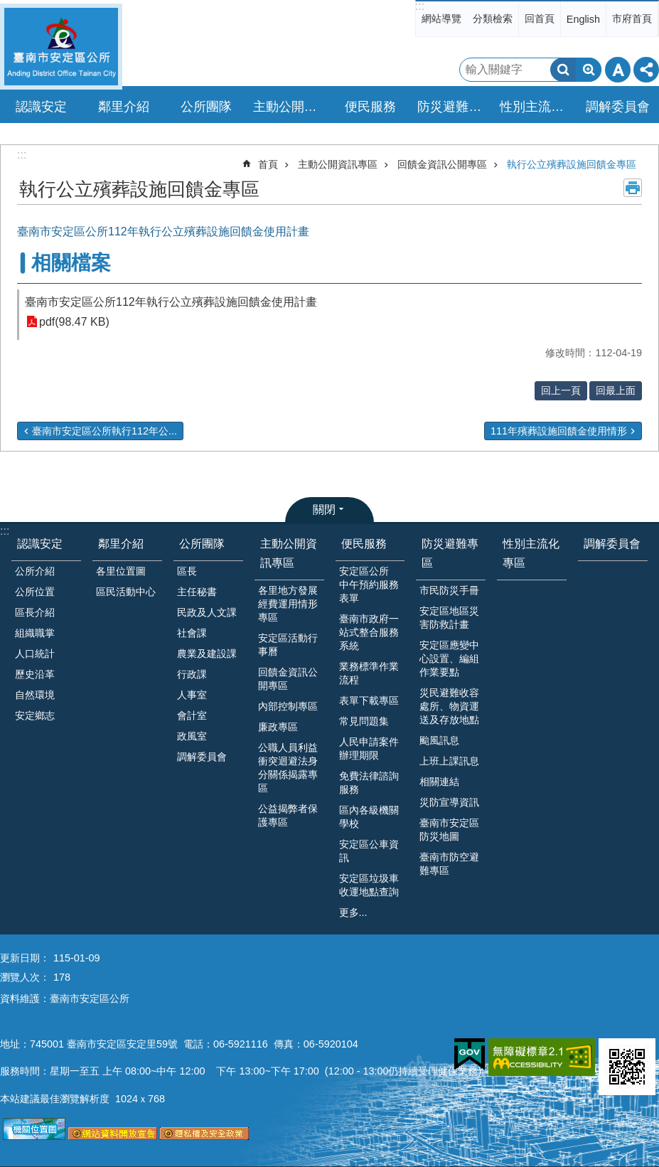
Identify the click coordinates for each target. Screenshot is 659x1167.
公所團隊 (202, 544)
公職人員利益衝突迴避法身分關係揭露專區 (288, 768)
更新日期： (25, 958)
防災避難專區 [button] (454, 107)
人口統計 (35, 653)
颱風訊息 (439, 740)
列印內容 (632, 187)
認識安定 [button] (41, 107)
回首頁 (539, 18)
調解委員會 (618, 107)
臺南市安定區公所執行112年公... (104, 431)
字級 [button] (618, 69)
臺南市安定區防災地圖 (449, 829)
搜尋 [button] (563, 70)
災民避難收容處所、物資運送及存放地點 (449, 706)
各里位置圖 (121, 571)
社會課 (192, 633)
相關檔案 (71, 263)
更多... (353, 912)
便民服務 (364, 544)
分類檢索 (493, 18)
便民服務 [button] (370, 107)
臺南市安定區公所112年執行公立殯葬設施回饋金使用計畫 (171, 302)
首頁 (268, 164)
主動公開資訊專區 (337, 164)
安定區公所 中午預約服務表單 (369, 584)
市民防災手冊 (449, 590)
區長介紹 (35, 612)
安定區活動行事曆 (288, 644)
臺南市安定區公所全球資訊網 (61, 47)
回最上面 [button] (616, 390)
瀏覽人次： (25, 977)
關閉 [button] (324, 509)
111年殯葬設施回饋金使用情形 (559, 431)
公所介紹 (35, 571)
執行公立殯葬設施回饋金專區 (571, 164)
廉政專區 (278, 726)
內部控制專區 (288, 706)
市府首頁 (632, 18)
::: (419, 6)
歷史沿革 (35, 674)
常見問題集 (364, 721)
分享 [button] (646, 69)
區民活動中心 (126, 591)
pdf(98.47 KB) (74, 322)
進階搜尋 (588, 70)
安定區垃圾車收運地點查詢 (369, 885)
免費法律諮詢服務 (369, 782)
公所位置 (35, 591)
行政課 (192, 674)
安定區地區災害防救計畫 (449, 617)
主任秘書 (197, 591)
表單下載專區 (369, 700)
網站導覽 (441, 18)
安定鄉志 (35, 715)
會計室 (192, 715)
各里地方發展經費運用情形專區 (288, 604)
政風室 (192, 736)
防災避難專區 (450, 553)
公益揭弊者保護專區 (288, 815)
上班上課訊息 (449, 761)
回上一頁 (561, 390)
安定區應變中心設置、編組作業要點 (449, 658)
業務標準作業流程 (369, 673)
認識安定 (40, 544)
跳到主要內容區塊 (7, 7)
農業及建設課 (207, 653)
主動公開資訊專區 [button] (290, 107)
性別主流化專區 (537, 107)
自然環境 (35, 694)
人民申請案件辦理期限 (369, 748)
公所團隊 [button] (206, 107)
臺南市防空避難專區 (449, 863)
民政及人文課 (207, 612)
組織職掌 (35, 633)
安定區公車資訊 (369, 850)
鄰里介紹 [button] (123, 107)
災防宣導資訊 (449, 802)
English (583, 19)
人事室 (192, 694)
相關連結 (439, 781)
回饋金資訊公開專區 (442, 164)
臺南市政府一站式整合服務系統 (369, 632)
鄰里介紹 (121, 544)
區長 (187, 571)
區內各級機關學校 (369, 816)
